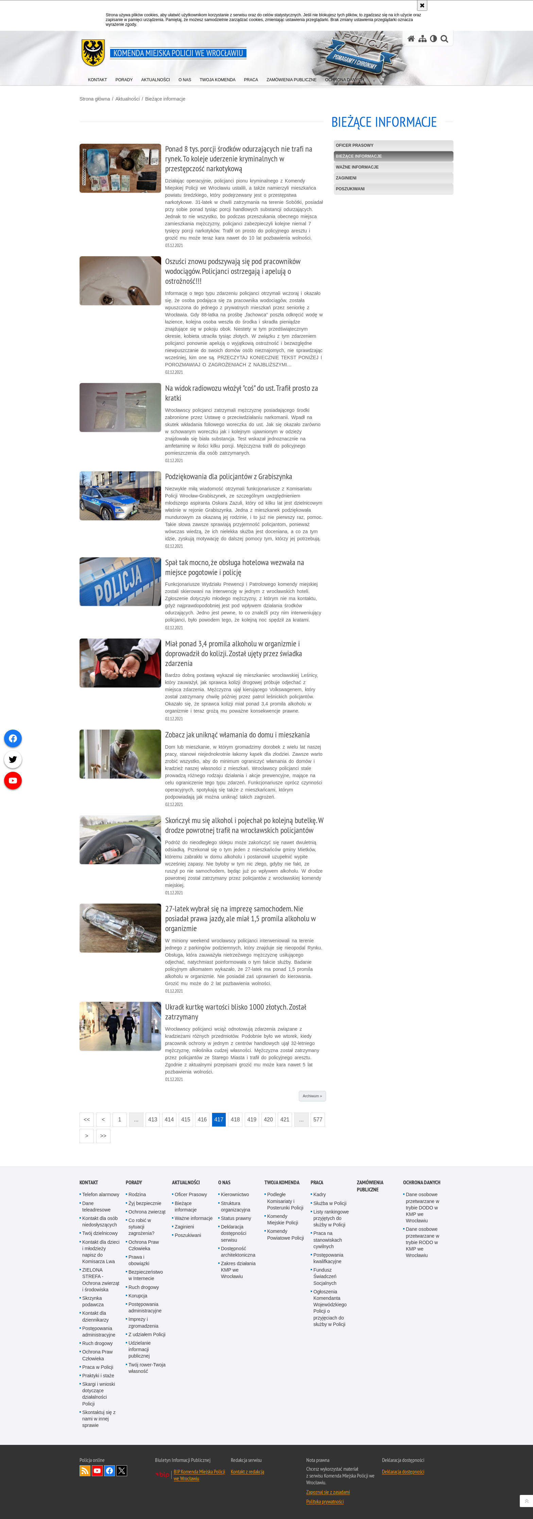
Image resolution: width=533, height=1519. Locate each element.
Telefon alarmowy (100, 1194)
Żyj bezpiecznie (144, 1203)
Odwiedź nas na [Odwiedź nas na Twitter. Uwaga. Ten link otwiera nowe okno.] (121, 1470)
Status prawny (236, 1218)
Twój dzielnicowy (100, 1233)
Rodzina (137, 1194)
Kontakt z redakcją (247, 1471)
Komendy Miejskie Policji (282, 1219)
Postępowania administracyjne (98, 1332)
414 (168, 1117)
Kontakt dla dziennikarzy (95, 1316)
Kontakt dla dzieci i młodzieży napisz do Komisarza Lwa (101, 1251)
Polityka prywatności (325, 1501)
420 (267, 1117)
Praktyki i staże (98, 1375)
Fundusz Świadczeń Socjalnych (325, 1276)
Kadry (319, 1194)
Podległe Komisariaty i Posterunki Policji (285, 1201)
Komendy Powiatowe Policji (285, 1234)
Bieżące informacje (165, 99)
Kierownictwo (235, 1194)
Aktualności (127, 99)
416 (201, 1117)
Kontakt (89, 1182)
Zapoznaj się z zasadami (328, 1491)
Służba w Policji (329, 1203)
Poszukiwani (350, 189)
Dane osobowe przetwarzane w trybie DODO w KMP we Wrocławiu (422, 1207)
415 (184, 1117)
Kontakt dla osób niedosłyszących (100, 1221)
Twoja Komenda (281, 1182)
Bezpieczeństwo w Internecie (145, 1275)
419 (250, 1117)
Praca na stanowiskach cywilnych (327, 1239)
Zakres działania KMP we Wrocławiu (238, 1270)
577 (316, 1117)
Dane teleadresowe (96, 1206)
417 (217, 1117)
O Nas (224, 1182)
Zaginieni (346, 178)
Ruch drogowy (97, 1343)
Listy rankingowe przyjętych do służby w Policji (331, 1218)
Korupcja (137, 1295)
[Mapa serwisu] (422, 38)
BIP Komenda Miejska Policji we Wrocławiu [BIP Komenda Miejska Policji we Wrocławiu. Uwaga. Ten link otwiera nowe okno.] (199, 1475)
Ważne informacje (357, 167)
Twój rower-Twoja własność (147, 1368)
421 (283, 1117)
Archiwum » (312, 1096)
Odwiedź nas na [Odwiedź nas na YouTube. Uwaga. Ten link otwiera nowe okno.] (97, 1470)
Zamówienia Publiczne (370, 1186)
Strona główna (95, 99)
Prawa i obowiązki (138, 1260)
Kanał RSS (85, 1470)
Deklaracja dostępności (403, 1471)
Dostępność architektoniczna (238, 1252)
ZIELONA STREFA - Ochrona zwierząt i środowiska (100, 1279)
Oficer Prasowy (355, 145)
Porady (134, 1182)
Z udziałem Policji (147, 1334)
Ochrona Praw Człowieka (97, 1355)
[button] (444, 38)
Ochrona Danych (422, 1182)
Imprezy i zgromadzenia (143, 1322)
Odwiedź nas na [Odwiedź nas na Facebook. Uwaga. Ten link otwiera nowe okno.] (109, 1470)
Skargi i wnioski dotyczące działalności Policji (98, 1394)
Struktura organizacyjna (235, 1206)
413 (151, 1117)
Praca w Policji (97, 1367)
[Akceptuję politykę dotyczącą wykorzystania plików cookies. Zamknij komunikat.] (422, 5)
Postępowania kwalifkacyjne (328, 1258)
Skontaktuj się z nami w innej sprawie (99, 1419)
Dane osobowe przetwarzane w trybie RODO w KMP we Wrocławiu (422, 1242)
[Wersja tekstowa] (433, 38)
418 (234, 1117)
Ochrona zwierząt (147, 1212)
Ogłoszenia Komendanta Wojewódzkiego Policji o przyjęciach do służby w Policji (330, 1308)
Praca (317, 1182)
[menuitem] (98, 78)
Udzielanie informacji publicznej (139, 1349)
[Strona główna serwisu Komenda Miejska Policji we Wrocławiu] (411, 38)
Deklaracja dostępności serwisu (233, 1233)
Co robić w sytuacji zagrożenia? (141, 1227)
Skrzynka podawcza (93, 1301)
